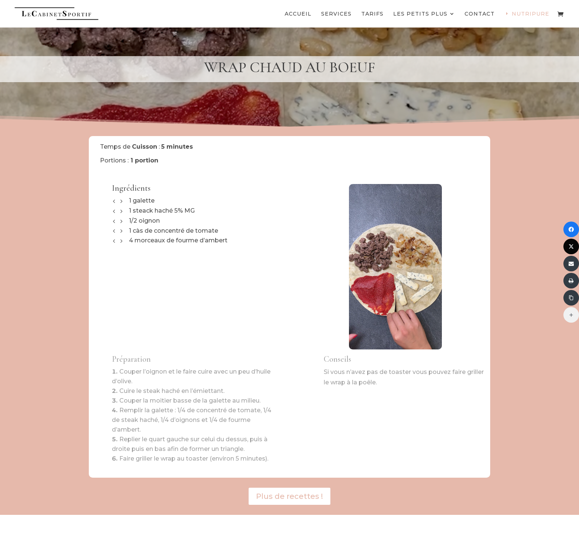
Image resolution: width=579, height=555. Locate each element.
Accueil (298, 14)
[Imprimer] (571, 280)
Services (336, 14)
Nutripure (530, 14)
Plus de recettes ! (289, 496)
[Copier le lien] (571, 298)
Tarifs (372, 14)
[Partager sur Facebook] (571, 229)
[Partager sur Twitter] (571, 246)
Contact (480, 14)
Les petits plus (420, 14)
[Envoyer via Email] (571, 263)
